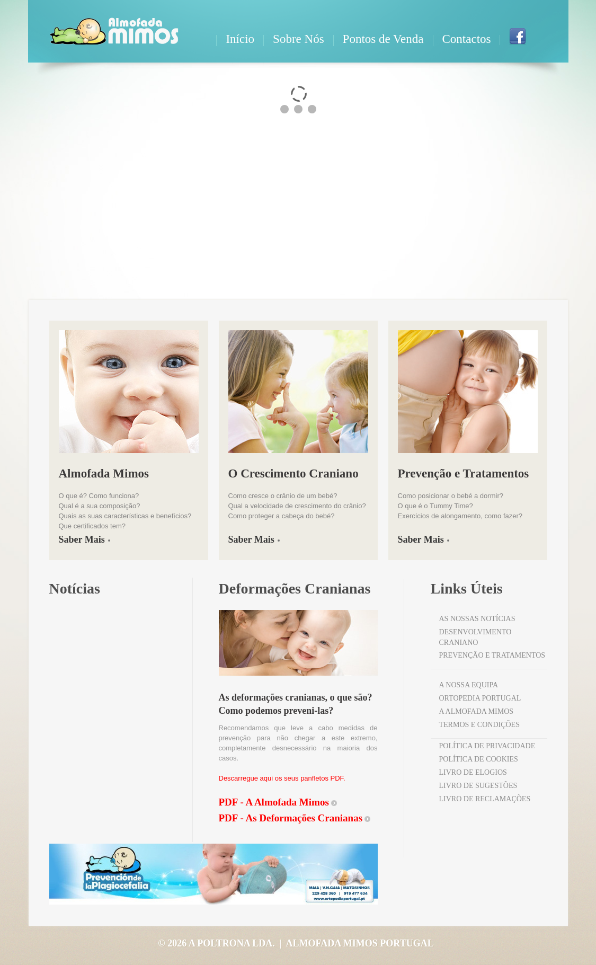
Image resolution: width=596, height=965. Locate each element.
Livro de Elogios (473, 772)
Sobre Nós (298, 39)
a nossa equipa (469, 685)
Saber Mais (82, 539)
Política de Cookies (478, 759)
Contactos (466, 39)
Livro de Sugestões (478, 786)
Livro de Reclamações (485, 799)
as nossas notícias (477, 619)
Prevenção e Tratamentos (492, 655)
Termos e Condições (479, 725)
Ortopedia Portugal (480, 698)
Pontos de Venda (383, 39)
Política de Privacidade (487, 746)
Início (240, 39)
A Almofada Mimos (476, 711)
